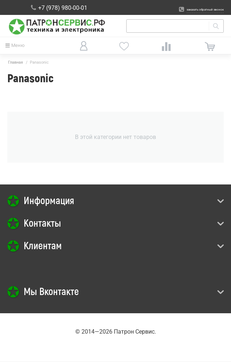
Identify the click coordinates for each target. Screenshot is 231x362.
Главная (15, 62)
